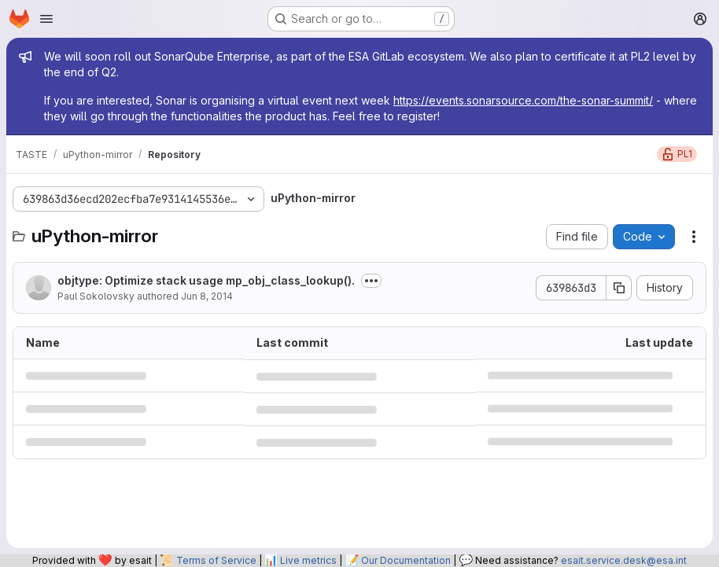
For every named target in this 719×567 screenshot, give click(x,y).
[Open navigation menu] (46, 18)
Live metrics (308, 560)
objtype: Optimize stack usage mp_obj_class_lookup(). (206, 280)
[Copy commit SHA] (619, 287)
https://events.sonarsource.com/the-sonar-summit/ (523, 100)
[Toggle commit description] (371, 281)
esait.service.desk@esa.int (624, 560)
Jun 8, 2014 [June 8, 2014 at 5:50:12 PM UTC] (207, 296)
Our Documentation (406, 560)
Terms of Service (216, 560)
